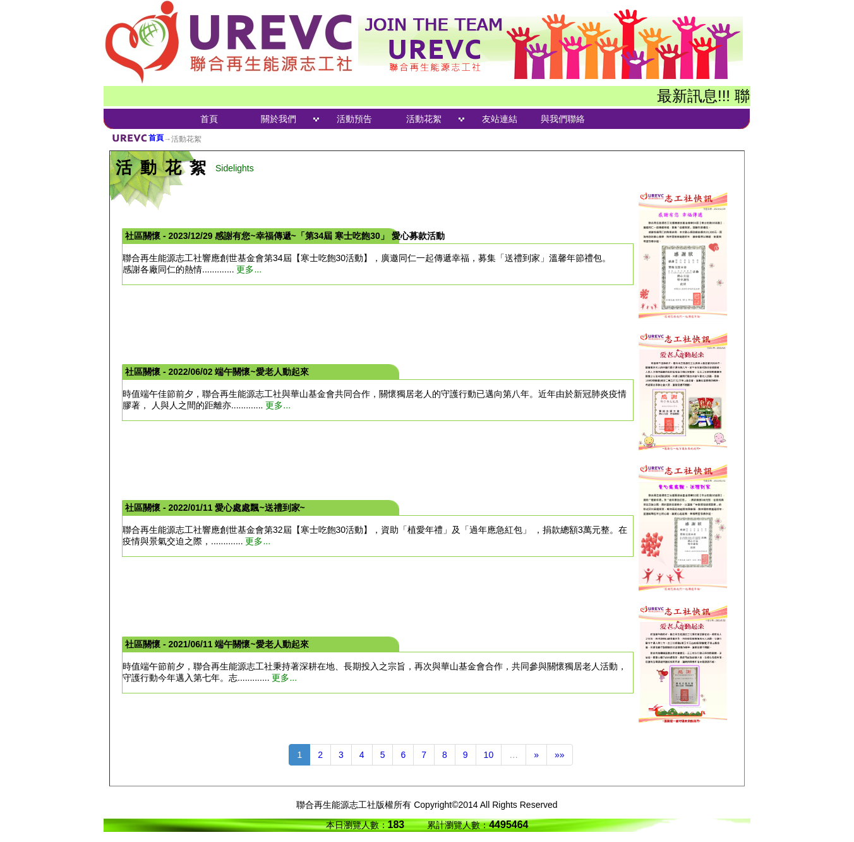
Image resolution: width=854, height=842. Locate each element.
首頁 (209, 119)
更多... (249, 269)
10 (489, 755)
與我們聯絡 (563, 119)
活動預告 (354, 119)
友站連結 (499, 119)
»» (560, 755)
